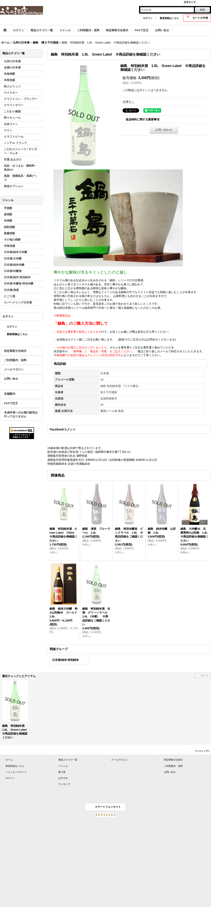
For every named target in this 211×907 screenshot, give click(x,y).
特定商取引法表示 (15, 351)
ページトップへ (202, 751)
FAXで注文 (11, 403)
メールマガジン (14, 369)
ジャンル (63, 766)
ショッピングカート (16, 772)
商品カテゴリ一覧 (67, 759)
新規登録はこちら (169, 18)
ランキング (64, 784)
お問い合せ (11, 378)
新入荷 (61, 772)
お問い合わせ (163, 129)
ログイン (147, 18)
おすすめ (63, 778)
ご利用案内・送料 (15, 360)
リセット (204, 675)
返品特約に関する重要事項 (142, 119)
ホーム (9, 759)
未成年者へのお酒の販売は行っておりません (21, 414)
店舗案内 (9, 393)
